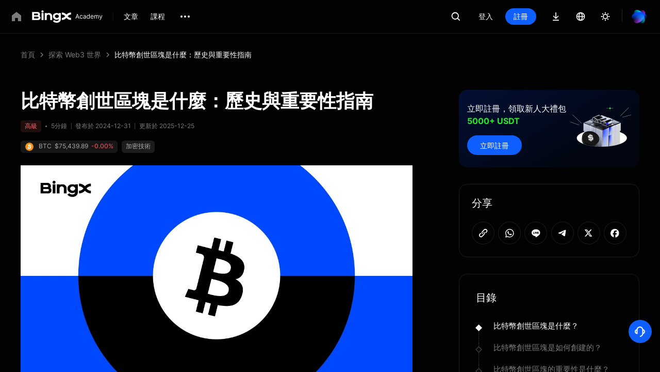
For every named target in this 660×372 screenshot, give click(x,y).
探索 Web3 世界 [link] (74, 54)
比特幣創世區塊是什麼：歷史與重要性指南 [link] (183, 54)
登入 (485, 16)
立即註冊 (494, 145)
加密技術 (138, 146)
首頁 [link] (28, 54)
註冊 (521, 16)
